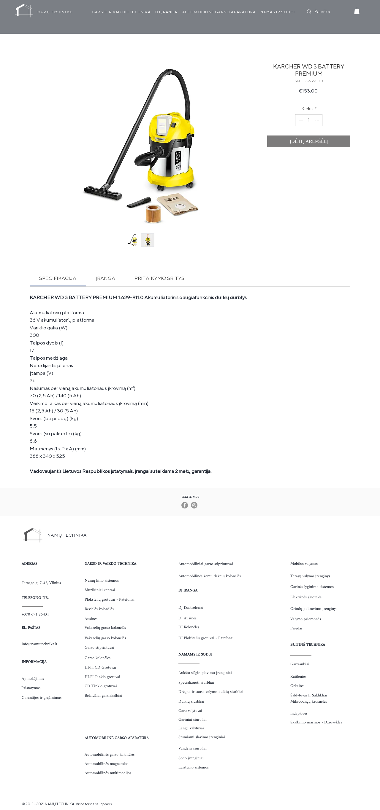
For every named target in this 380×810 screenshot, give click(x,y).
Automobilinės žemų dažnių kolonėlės (209, 576)
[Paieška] (327, 11)
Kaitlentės (298, 676)
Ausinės (91, 619)
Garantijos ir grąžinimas (41, 697)
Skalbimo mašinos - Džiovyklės (316, 722)
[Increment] (317, 120)
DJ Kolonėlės (188, 627)
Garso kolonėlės (97, 658)
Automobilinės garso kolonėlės (109, 754)
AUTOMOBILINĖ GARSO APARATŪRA (117, 738)
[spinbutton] (308, 120)
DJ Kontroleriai (190, 607)
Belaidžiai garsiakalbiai (103, 695)
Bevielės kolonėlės (99, 609)
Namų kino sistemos (102, 580)
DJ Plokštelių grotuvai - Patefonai (206, 638)
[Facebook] (184, 505)
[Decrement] (300, 120)
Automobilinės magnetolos (106, 764)
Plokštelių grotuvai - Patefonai (109, 599)
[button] (357, 11)
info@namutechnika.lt (39, 644)
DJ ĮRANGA (187, 590)
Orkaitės (297, 686)
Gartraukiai (299, 664)
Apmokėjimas (33, 679)
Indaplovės (299, 713)
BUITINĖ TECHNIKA (307, 645)
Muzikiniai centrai (100, 590)
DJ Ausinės (187, 618)
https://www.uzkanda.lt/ (10, 803)
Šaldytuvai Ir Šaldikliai (308, 695)
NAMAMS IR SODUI (195, 654)
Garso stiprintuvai (99, 647)
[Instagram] (194, 505)
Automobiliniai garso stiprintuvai (205, 564)
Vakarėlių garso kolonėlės (105, 628)
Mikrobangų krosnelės (308, 701)
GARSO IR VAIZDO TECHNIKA (110, 564)
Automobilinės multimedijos (108, 773)
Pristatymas (30, 688)
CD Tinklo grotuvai (101, 686)
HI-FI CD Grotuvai (100, 667)
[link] (57, 278)
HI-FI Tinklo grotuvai (102, 677)
